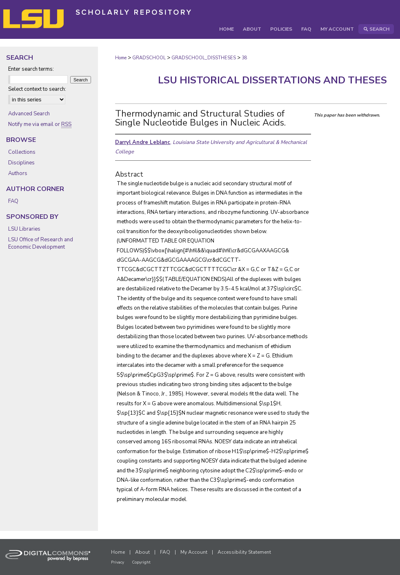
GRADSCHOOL (149, 58)
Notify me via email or (39, 124)
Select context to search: (37, 89)
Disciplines (21, 162)
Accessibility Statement (244, 552)
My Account (193, 552)
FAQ (13, 201)
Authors (17, 173)
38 (244, 58)
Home (121, 58)
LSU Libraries (24, 229)
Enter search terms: (31, 69)
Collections (22, 152)
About (142, 552)
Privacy (117, 562)
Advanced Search (29, 113)
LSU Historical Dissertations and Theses (272, 80)
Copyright (141, 562)
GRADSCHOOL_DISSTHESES (203, 58)
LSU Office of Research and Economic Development (40, 243)
